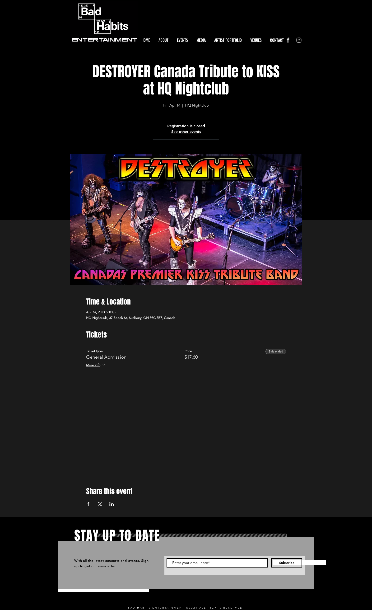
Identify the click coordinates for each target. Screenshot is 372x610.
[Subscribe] (286, 563)
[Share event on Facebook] (88, 504)
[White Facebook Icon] (288, 40)
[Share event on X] (100, 504)
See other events (186, 131)
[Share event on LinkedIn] (111, 504)
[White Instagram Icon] (299, 40)
